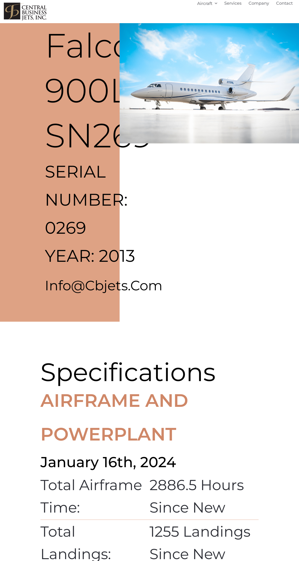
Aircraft (207, 5)
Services (233, 5)
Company (259, 5)
